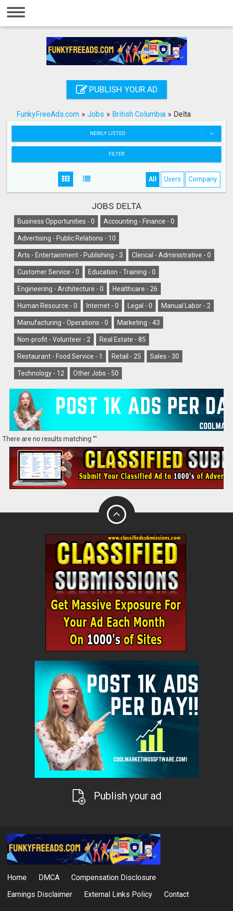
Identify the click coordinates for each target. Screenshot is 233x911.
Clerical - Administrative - (171, 255)
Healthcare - (135, 289)
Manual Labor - (185, 305)
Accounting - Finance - (139, 221)
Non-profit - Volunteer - (53, 339)
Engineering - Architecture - (60, 289)
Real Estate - (122, 339)
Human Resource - (47, 305)
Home (17, 877)
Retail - (126, 356)
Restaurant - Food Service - (60, 356)
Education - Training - (122, 272)
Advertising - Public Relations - (66, 238)
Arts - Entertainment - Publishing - (70, 255)
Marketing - (138, 322)
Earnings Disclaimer (39, 894)
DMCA (49, 877)
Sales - (164, 356)
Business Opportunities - (56, 221)
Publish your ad (117, 89)
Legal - (140, 305)
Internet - (102, 305)
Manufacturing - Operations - (62, 322)
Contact (176, 894)
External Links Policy (118, 894)
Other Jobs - (96, 373)
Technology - (40, 373)
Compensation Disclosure (113, 877)
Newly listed (155, 133)
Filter (117, 154)
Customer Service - (48, 272)
